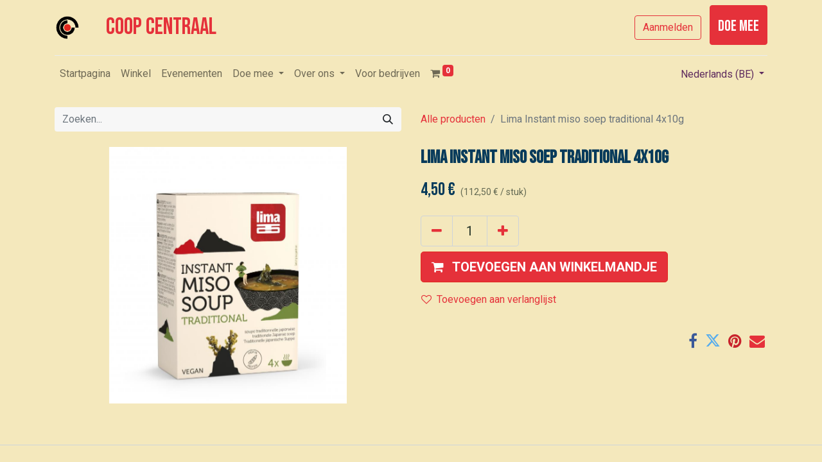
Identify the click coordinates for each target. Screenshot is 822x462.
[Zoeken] (387, 119)
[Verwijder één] (437, 231)
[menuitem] (85, 74)
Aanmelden (668, 27)
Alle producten (453, 119)
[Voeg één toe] (503, 231)
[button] (544, 267)
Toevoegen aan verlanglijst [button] (488, 299)
